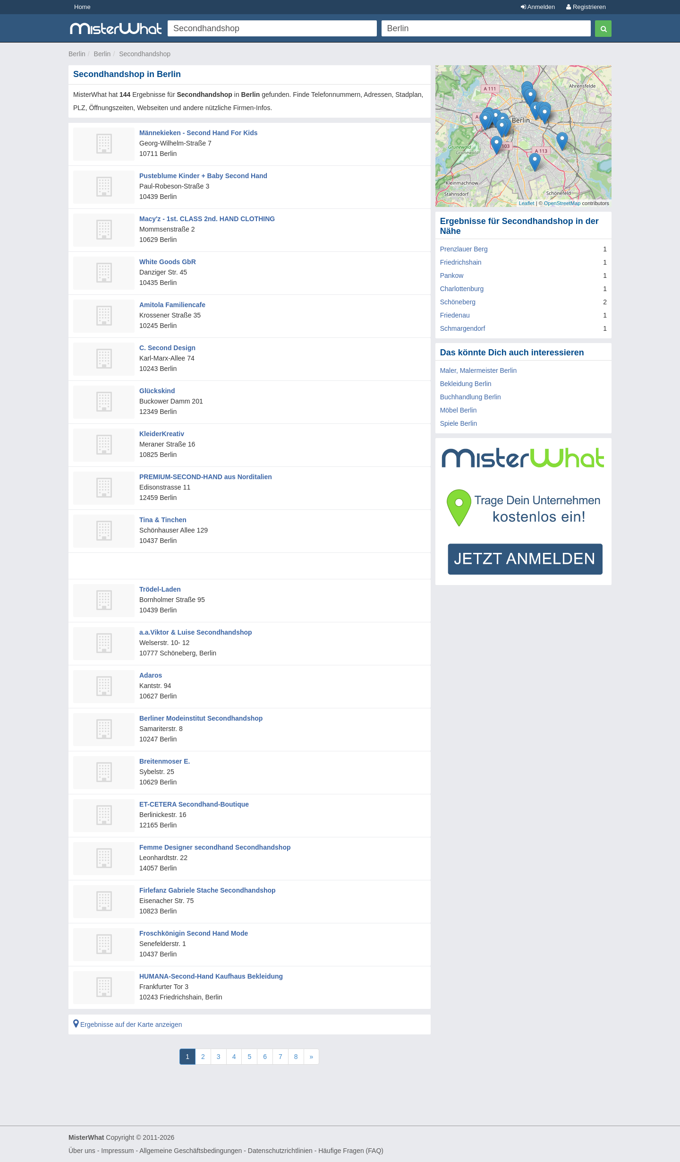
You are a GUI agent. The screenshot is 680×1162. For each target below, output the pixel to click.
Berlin (76, 54)
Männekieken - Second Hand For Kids (198, 133)
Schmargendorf (462, 328)
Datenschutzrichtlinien (280, 1150)
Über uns (81, 1150)
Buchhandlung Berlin (470, 397)
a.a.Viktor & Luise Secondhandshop (195, 632)
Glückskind (157, 391)
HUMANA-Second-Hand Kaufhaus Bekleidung (211, 976)
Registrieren (586, 6)
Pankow (452, 275)
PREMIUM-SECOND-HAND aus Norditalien (205, 477)
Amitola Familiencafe (172, 305)
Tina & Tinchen (163, 520)
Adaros (150, 675)
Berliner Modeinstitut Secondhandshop (201, 718)
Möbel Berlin (458, 410)
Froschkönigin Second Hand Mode (193, 933)
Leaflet (527, 203)
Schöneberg (458, 302)
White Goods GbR (167, 262)
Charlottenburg (462, 289)
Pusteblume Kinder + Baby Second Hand (203, 176)
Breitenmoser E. (164, 761)
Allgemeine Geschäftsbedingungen (190, 1150)
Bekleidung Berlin (466, 383)
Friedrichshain (461, 262)
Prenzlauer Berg (464, 249)
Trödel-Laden (160, 589)
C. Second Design (167, 348)
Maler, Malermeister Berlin (478, 370)
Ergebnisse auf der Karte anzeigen (127, 1024)
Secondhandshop (144, 54)
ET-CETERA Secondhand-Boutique (194, 804)
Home (82, 6)
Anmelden (538, 6)
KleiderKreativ (161, 434)
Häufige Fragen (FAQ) (350, 1150)
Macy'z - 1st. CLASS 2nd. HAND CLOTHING (207, 219)
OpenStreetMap (562, 203)
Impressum (117, 1150)
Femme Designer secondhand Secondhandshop (215, 847)
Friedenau (455, 315)
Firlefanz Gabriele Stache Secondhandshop (207, 890)
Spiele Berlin (458, 423)
